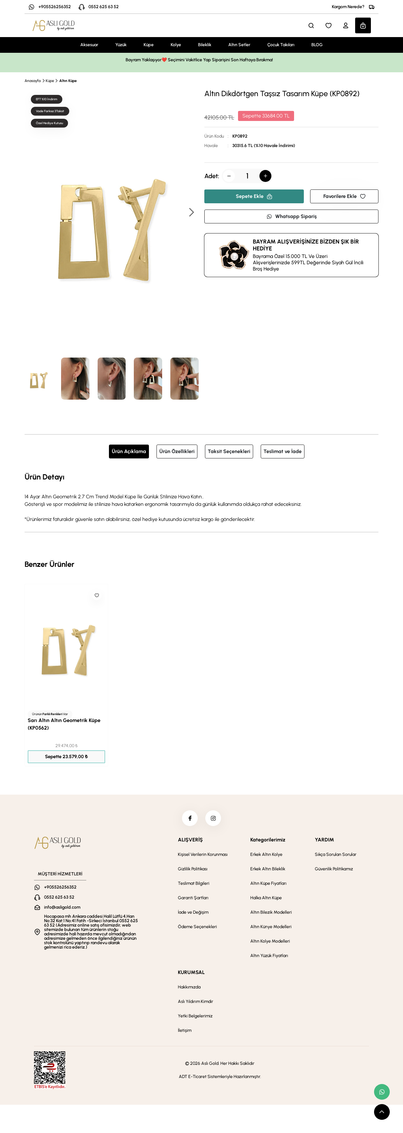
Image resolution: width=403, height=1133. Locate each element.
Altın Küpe (68, 81)
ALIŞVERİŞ (190, 840)
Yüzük (121, 44)
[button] (191, 213)
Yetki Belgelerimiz (195, 1016)
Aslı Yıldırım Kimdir (195, 1001)
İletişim (184, 1030)
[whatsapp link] (382, 1092)
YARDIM (324, 840)
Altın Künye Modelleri (271, 926)
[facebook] (190, 818)
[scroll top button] (382, 1112)
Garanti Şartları (193, 897)
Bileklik (204, 44)
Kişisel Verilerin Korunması (203, 854)
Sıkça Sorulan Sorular (335, 854)
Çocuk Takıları (280, 44)
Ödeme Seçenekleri (197, 926)
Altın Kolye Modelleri (270, 941)
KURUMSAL (191, 972)
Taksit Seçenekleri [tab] (229, 451)
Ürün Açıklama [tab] (129, 451)
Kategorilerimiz (267, 840)
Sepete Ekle (254, 196)
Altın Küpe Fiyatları (268, 883)
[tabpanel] (201, 497)
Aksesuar (89, 44)
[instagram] (213, 818)
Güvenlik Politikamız (334, 869)
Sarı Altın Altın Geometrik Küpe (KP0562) (64, 724)
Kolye (176, 44)
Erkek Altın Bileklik (267, 869)
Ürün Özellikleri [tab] (177, 451)
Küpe (149, 44)
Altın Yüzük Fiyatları (269, 955)
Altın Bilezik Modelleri (271, 912)
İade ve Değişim (193, 912)
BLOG (317, 44)
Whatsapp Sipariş (291, 216)
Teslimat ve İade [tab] (283, 451)
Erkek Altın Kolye (266, 854)
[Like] (96, 595)
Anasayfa (33, 81)
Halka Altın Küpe (266, 897)
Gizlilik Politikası (192, 869)
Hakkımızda (189, 987)
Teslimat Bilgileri (193, 883)
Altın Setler (239, 44)
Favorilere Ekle (344, 196)
